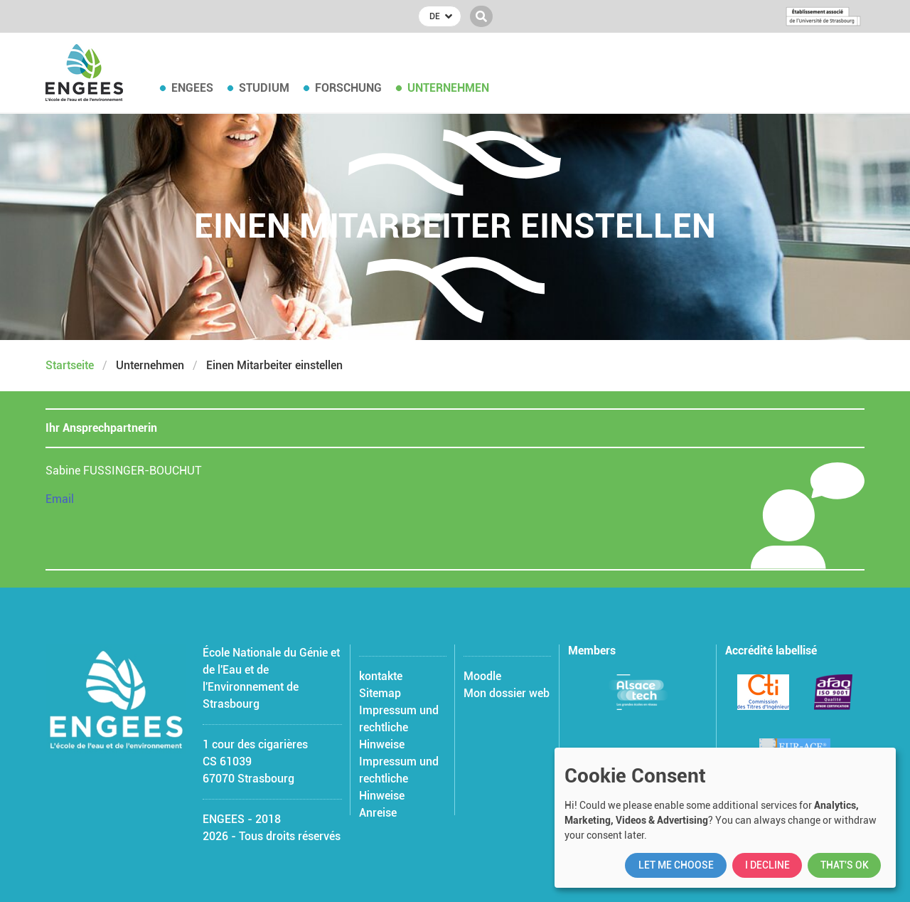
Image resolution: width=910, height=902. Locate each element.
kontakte (380, 676)
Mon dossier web (507, 693)
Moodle (482, 676)
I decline (767, 865)
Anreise (378, 812)
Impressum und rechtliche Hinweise (399, 727)
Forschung (348, 88)
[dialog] (725, 818)
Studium (264, 88)
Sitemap (380, 693)
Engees (192, 88)
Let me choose (676, 865)
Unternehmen (448, 88)
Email (60, 499)
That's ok (844, 865)
